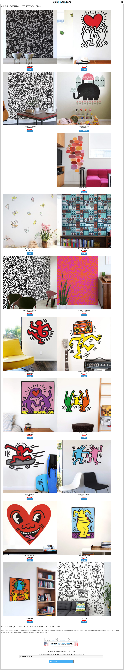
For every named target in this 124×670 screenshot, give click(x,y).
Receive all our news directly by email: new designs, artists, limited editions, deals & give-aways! (61, 654)
